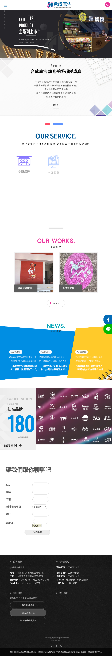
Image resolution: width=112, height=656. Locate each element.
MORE (56, 105)
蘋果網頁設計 (56, 640)
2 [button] (4, 14)
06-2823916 (73, 567)
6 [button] (4, 28)
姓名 (8, 484)
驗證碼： (11, 523)
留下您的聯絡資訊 (28, 620)
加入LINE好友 (28, 613)
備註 (8, 514)
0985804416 (73, 573)
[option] (56, 34)
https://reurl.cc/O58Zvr (32, 583)
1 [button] (4, 11)
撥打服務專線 (28, 605)
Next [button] (102, 272)
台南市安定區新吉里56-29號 (30, 576)
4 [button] (4, 21)
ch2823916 (72, 583)
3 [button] (4, 18)
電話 (8, 492)
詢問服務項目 (13, 506)
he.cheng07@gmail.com (77, 580)
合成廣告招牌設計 (18, 567)
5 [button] (4, 24)
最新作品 (55, 247)
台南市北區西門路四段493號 (30, 573)
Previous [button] (9, 272)
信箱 (8, 499)
